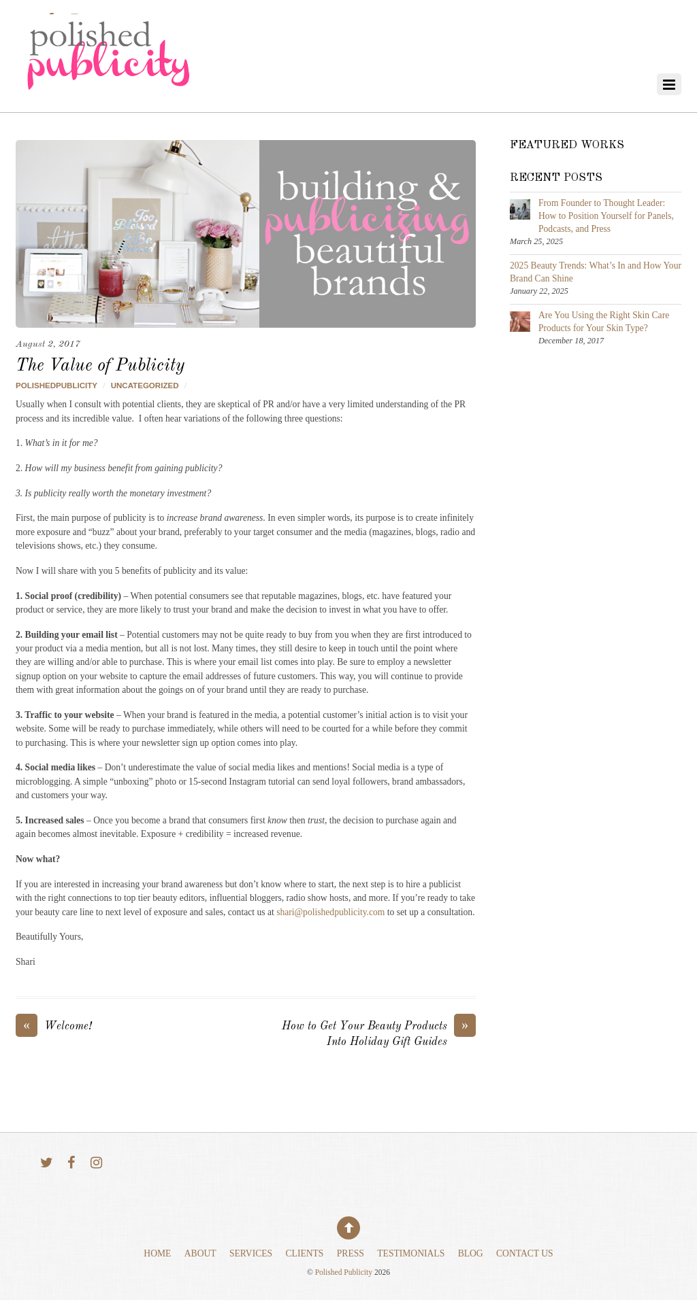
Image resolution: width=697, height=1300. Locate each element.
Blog (470, 1253)
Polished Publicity (343, 1272)
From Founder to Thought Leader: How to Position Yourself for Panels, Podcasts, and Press (606, 216)
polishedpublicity (56, 385)
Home (157, 1253)
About (200, 1253)
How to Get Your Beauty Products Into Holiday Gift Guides (379, 1033)
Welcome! (54, 1027)
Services (250, 1253)
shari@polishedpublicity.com (330, 912)
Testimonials (410, 1253)
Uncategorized (145, 385)
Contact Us (524, 1253)
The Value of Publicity (100, 366)
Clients (305, 1253)
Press (350, 1253)
